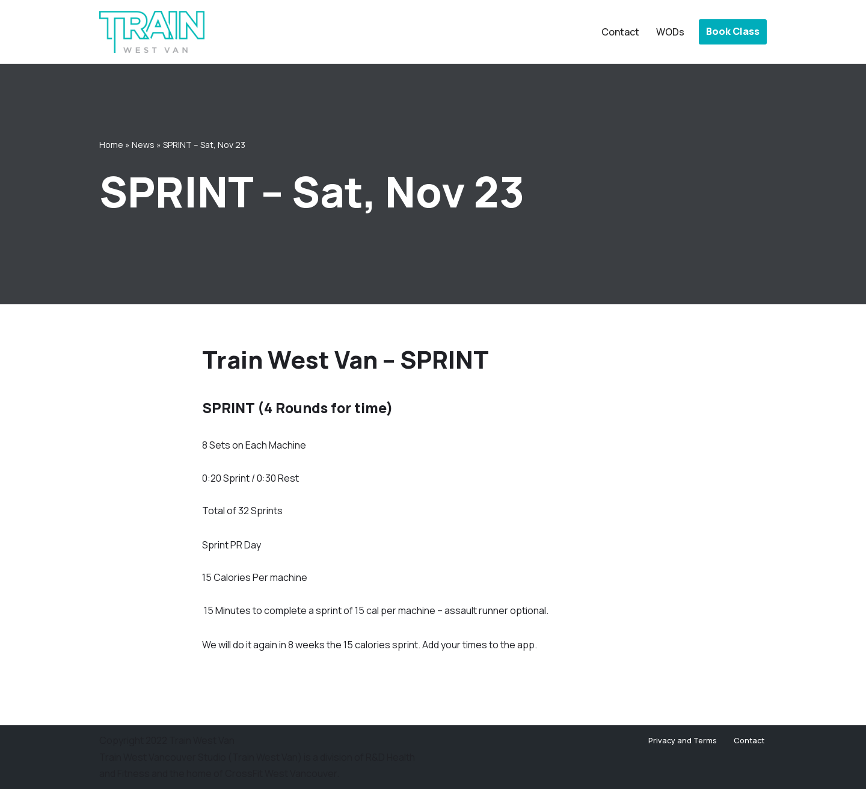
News (143, 144)
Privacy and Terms (682, 740)
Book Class (733, 31)
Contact (620, 31)
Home (111, 144)
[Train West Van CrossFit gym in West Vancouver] (151, 32)
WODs (670, 31)
